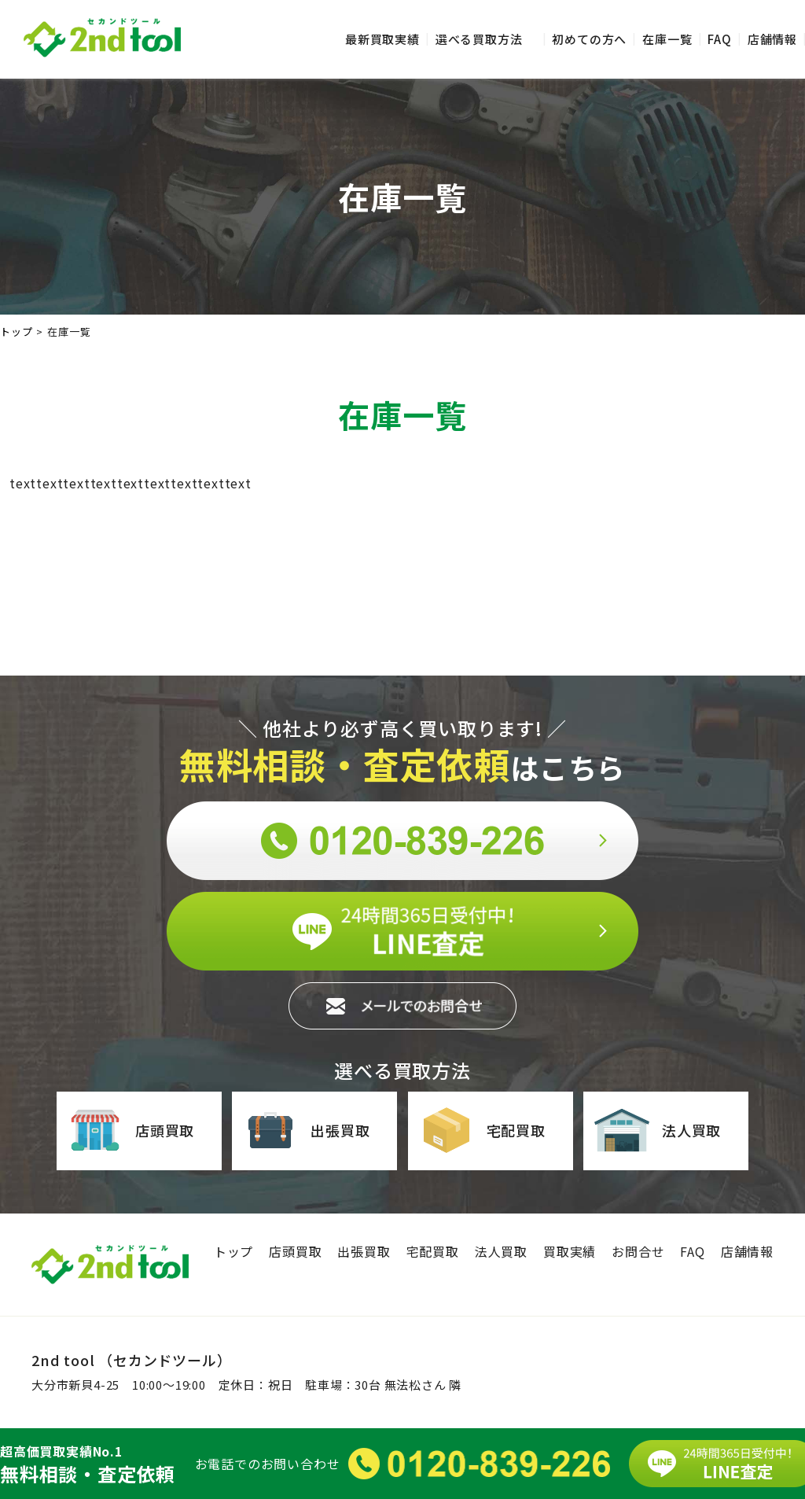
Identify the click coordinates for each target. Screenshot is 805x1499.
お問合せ (638, 1251)
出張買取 (306, 1130)
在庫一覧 (667, 39)
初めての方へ (589, 39)
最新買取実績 (382, 39)
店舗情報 (772, 39)
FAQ (719, 39)
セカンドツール (102, 37)
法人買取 (657, 1130)
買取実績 (569, 1251)
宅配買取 (482, 1130)
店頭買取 (131, 1130)
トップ (233, 1251)
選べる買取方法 (479, 39)
